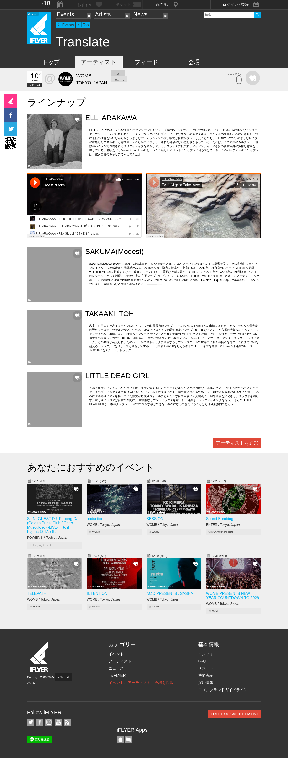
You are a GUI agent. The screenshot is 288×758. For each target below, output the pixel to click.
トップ (51, 62)
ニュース (116, 668)
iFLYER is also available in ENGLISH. (235, 713)
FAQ (202, 661)
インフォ (205, 654)
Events (65, 14)
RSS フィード (67, 722)
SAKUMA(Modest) (223, 532)
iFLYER (39, 657)
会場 (194, 62)
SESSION (155, 519)
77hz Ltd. (63, 677)
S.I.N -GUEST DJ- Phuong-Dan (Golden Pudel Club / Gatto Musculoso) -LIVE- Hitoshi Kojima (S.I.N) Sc (54, 525)
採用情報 (205, 683)
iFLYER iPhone (120, 739)
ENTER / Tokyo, (223, 525)
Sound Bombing (219, 519)
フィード (146, 62)
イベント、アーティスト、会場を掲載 (141, 683)
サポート (205, 668)
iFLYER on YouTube (58, 722)
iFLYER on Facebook (39, 722)
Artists (103, 14)
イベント (116, 654)
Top (86, 25)
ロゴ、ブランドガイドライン (223, 690)
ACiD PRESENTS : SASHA (170, 593)
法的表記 (205, 675)
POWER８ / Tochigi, (47, 537)
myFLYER (117, 675)
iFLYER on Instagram (48, 722)
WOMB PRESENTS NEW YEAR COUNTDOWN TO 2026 (232, 595)
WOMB (96, 532)
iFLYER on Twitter (30, 722)
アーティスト (98, 62)
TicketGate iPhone (128, 739)
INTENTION (97, 593)
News (140, 14)
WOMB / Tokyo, (103, 525)
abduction (95, 519)
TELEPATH (36, 593)
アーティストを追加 (237, 443)
